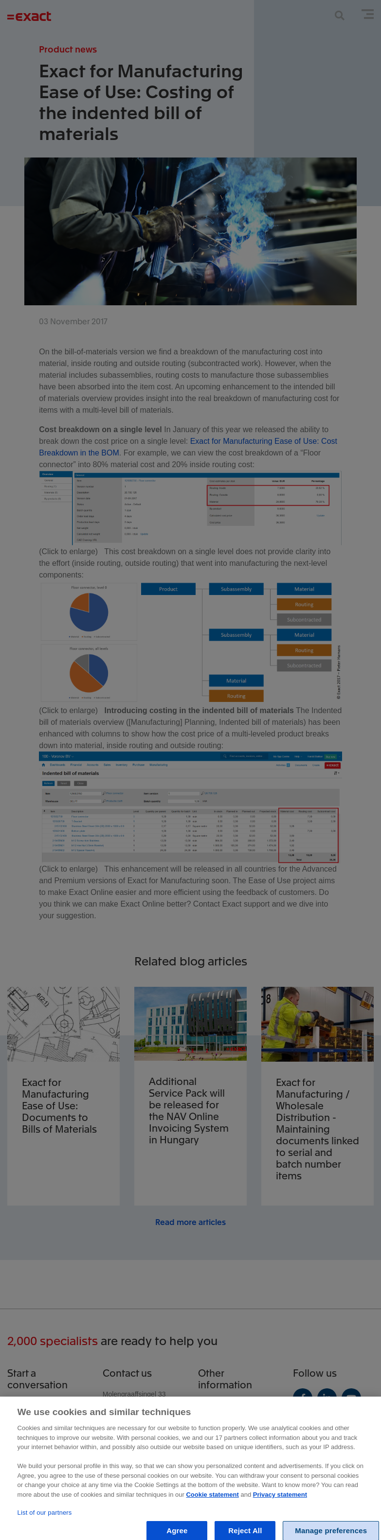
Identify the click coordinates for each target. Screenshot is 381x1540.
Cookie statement (212, 1502)
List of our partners (45, 1520)
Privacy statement (280, 1502)
